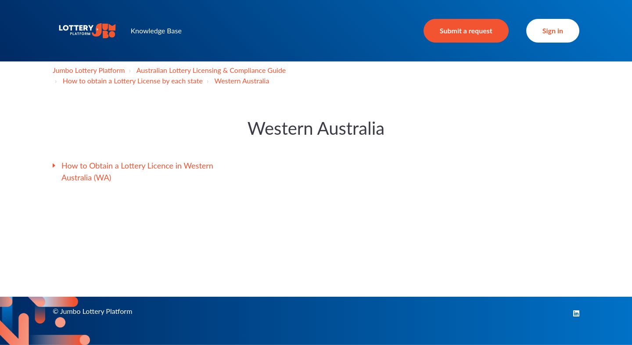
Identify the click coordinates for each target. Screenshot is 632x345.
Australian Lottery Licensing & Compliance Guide (211, 70)
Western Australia (241, 80)
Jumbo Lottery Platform (89, 70)
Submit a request (466, 30)
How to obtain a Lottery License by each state (133, 80)
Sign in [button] (552, 30)
